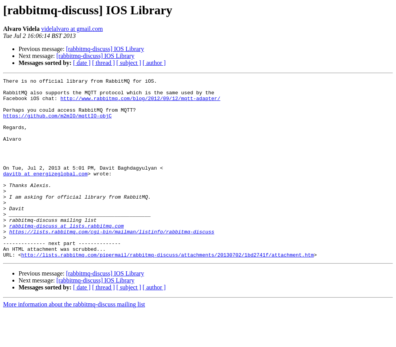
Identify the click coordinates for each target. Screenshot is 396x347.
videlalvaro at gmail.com (72, 29)
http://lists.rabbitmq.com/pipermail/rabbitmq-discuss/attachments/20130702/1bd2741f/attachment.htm (167, 290)
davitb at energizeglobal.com (45, 193)
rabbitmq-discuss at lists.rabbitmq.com (66, 255)
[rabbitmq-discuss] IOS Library (105, 49)
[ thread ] (103, 63)
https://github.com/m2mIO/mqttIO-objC (57, 123)
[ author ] (154, 63)
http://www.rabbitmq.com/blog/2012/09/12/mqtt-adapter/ (140, 102)
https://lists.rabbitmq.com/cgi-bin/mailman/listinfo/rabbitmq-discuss (111, 262)
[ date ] (81, 63)
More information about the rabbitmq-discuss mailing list (74, 340)
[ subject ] (128, 63)
